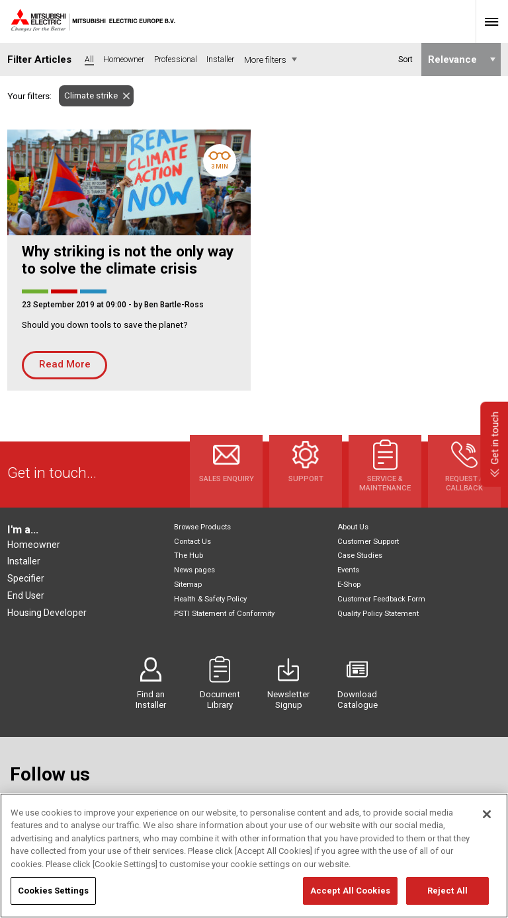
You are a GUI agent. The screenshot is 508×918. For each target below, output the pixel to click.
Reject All (447, 899)
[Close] (486, 822)
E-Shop (348, 584)
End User (25, 595)
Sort (404, 59)
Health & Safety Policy (210, 599)
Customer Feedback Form (381, 599)
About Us (352, 527)
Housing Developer (47, 612)
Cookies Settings (53, 899)
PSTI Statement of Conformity (224, 613)
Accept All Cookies (350, 899)
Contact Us (192, 541)
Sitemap (188, 584)
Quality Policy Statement (378, 613)
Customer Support (368, 541)
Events (348, 570)
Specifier (25, 578)
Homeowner (33, 544)
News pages (194, 570)
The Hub (188, 555)
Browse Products (202, 527)
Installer (23, 561)
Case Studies (359, 555)
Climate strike (88, 95)
